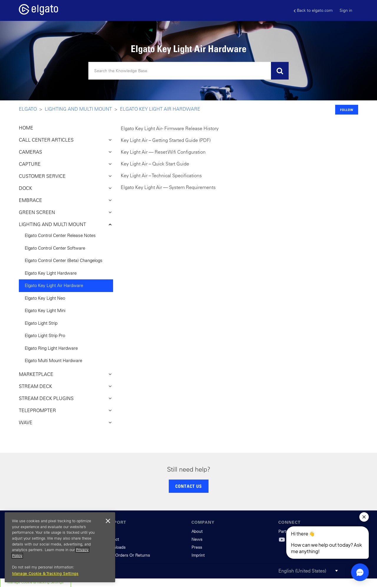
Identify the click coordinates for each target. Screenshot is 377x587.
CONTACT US (188, 486)
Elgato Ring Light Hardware (51, 348)
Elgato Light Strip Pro (45, 335)
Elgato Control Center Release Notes (60, 235)
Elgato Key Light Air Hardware (160, 109)
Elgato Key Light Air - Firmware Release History (170, 128)
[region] (60, 547)
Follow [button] (346, 110)
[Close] (107, 521)
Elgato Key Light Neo (45, 298)
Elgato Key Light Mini (45, 310)
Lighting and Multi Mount (78, 109)
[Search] (188, 71)
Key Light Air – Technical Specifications (161, 175)
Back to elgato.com (313, 10)
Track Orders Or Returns (127, 555)
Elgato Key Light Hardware (51, 273)
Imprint (198, 555)
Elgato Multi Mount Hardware (53, 360)
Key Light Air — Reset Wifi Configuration (163, 152)
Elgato (28, 109)
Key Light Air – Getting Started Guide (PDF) (166, 140)
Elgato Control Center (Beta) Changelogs (63, 260)
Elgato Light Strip (41, 323)
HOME (26, 128)
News (196, 539)
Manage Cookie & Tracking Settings (45, 573)
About (197, 531)
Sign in (346, 10)
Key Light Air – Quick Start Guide (155, 164)
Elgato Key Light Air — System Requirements (168, 187)
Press (196, 547)
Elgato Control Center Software (55, 248)
